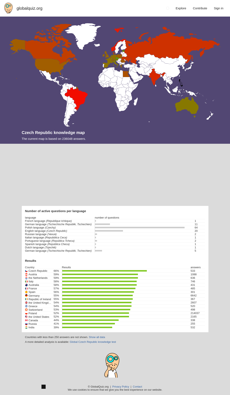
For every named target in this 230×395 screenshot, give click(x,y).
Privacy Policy (120, 386)
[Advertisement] (115, 175)
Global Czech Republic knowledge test (93, 341)
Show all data (97, 337)
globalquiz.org (30, 8)
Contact (137, 386)
